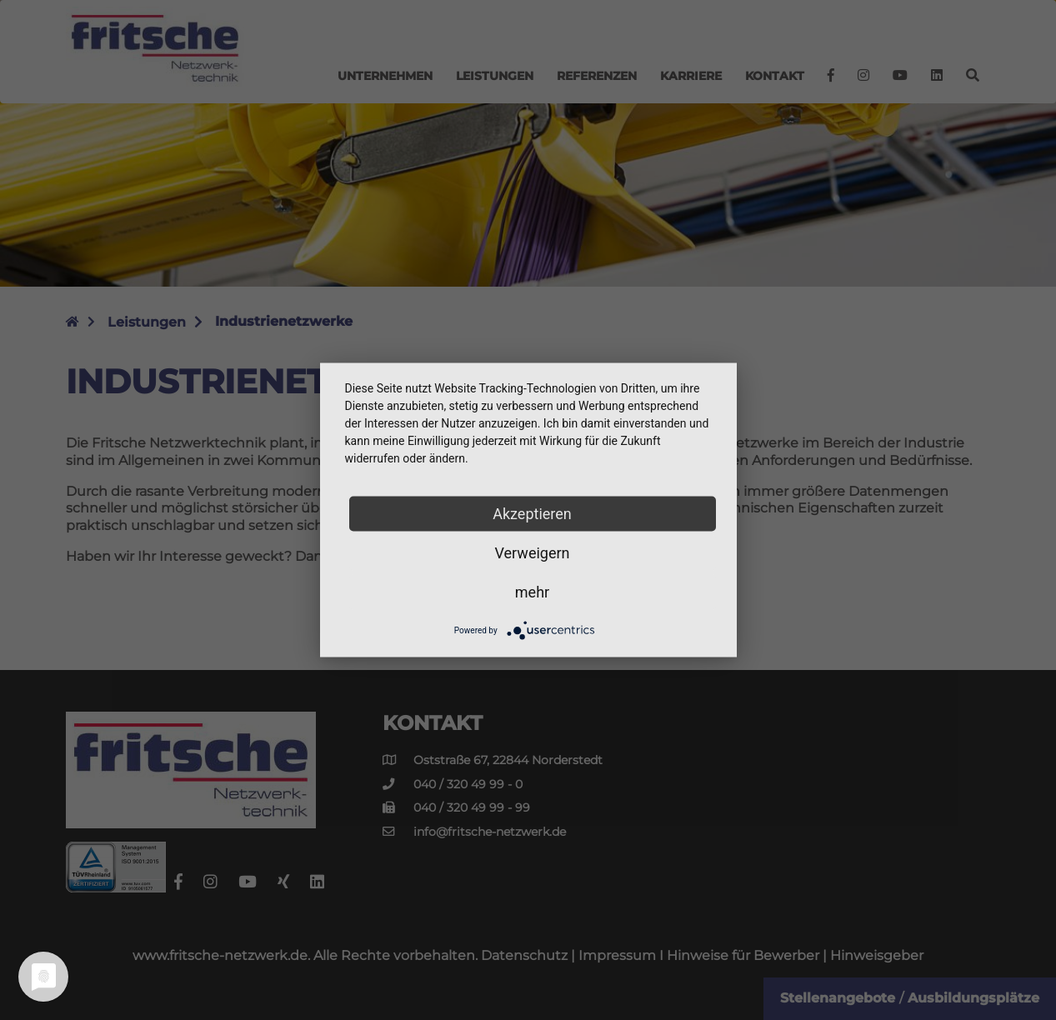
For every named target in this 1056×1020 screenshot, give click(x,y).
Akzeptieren (532, 513)
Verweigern (531, 553)
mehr (532, 592)
